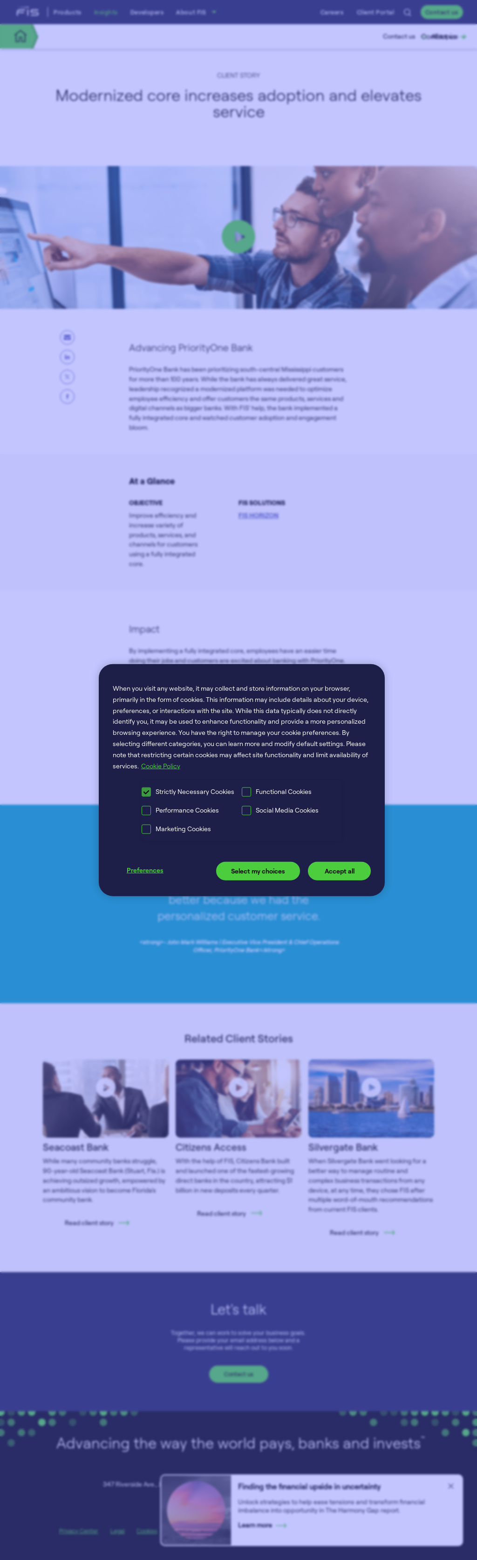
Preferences (145, 870)
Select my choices (258, 871)
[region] (242, 780)
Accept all (339, 871)
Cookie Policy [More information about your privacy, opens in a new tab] (160, 765)
